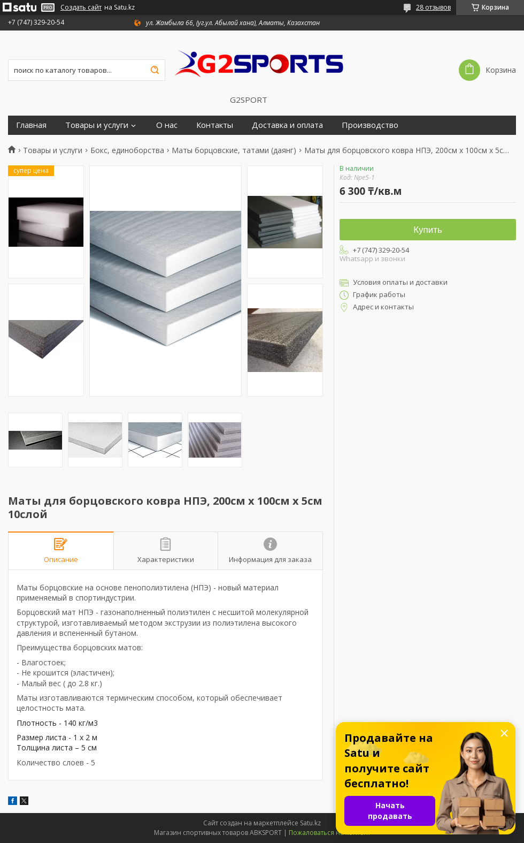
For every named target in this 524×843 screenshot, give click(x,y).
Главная (31, 125)
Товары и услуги (96, 125)
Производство (370, 125)
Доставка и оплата (287, 125)
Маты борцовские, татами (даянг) (234, 150)
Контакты (214, 125)
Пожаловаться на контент (330, 832)
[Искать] (154, 70)
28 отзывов (433, 7)
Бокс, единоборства (127, 150)
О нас (167, 125)
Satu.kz (310, 822)
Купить (427, 230)
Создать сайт (81, 7)
